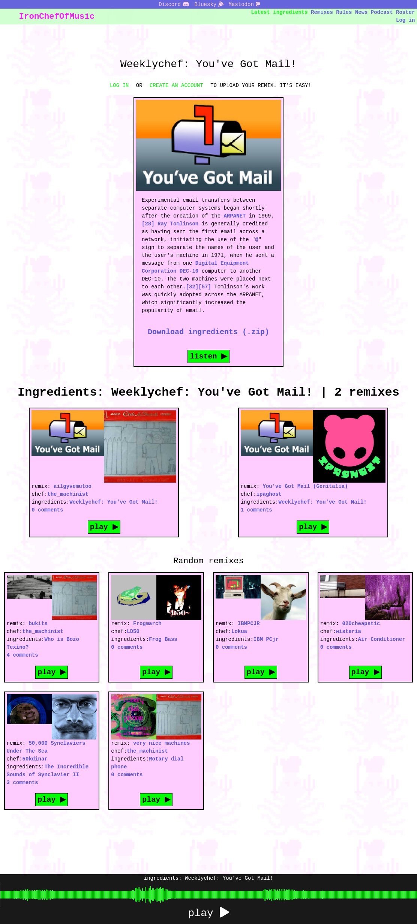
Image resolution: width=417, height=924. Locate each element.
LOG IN (119, 85)
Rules (344, 12)
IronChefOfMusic (57, 16)
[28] (148, 223)
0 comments (47, 509)
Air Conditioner (381, 639)
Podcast (382, 12)
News (361, 12)
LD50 (133, 631)
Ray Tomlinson (178, 223)
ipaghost (269, 494)
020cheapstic (361, 623)
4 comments (22, 654)
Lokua (239, 631)
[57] (204, 286)
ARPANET (235, 215)
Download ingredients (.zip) (208, 332)
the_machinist (67, 494)
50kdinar (35, 758)
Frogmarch (147, 623)
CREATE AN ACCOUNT (176, 85)
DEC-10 (189, 270)
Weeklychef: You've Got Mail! (113, 502)
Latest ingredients (279, 12)
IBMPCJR (249, 623)
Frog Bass (163, 639)
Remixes (322, 12)
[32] (192, 286)
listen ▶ (208, 356)
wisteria (348, 631)
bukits (37, 623)
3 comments (22, 782)
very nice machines (161, 743)
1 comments (256, 509)
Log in (405, 20)
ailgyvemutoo (73, 486)
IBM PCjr (266, 639)
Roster (405, 12)
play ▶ (104, 527)
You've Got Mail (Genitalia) (305, 486)
